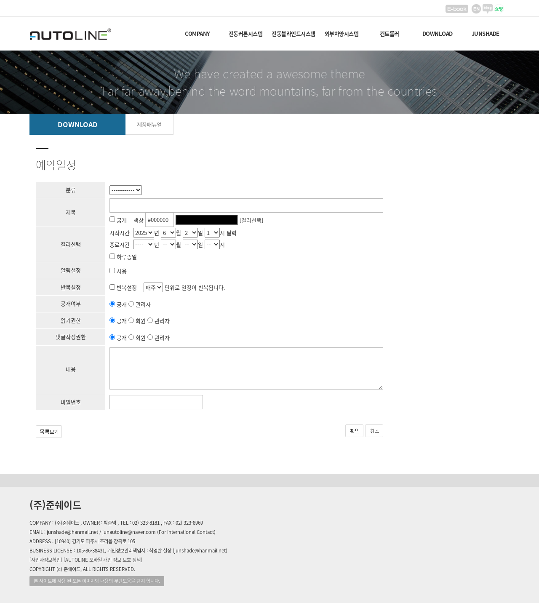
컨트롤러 (389, 33)
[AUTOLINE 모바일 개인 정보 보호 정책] (103, 559)
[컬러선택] (251, 220)
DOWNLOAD (437, 33)
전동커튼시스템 (246, 33)
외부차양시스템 (342, 33)
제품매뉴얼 (149, 124)
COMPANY (197, 33)
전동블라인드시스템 (293, 33)
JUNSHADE (485, 33)
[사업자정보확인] (45, 559)
